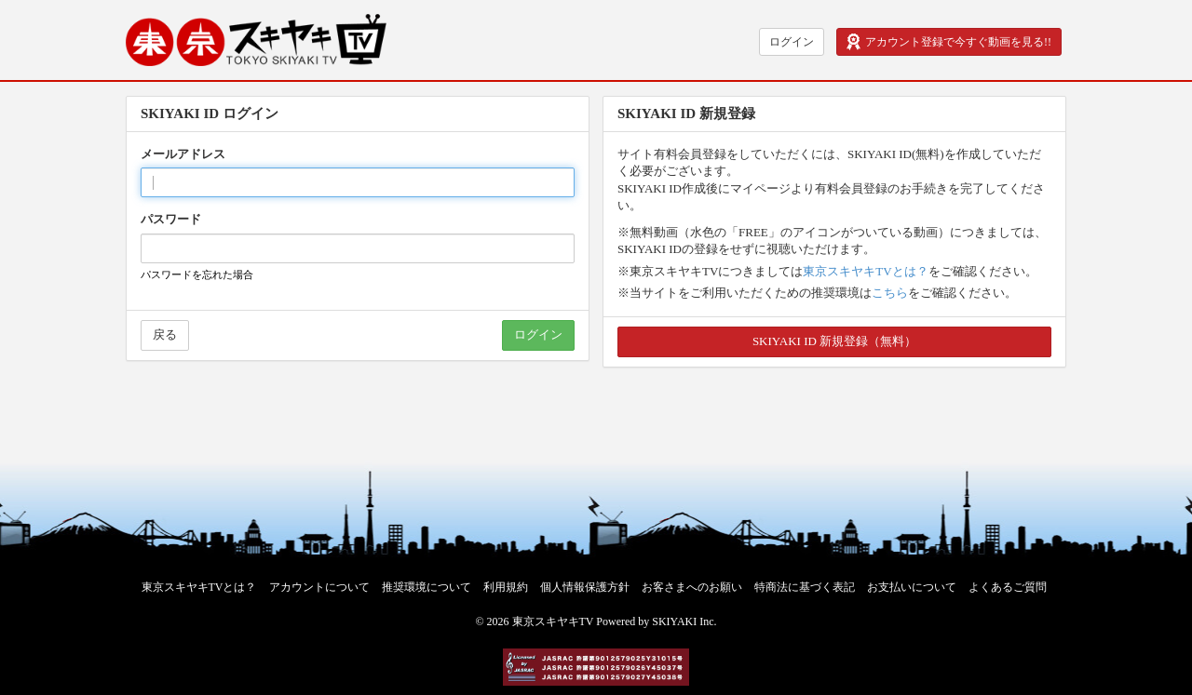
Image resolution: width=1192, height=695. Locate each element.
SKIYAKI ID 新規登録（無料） (834, 341)
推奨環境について (426, 587)
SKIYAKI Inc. (684, 621)
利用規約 (505, 587)
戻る (165, 334)
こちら (890, 293)
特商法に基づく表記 (804, 587)
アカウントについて (319, 587)
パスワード (171, 219)
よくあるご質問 (1007, 587)
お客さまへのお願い (692, 587)
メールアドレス (183, 154)
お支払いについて (911, 587)
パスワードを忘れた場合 (197, 274)
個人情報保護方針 (585, 587)
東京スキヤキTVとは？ (865, 271)
